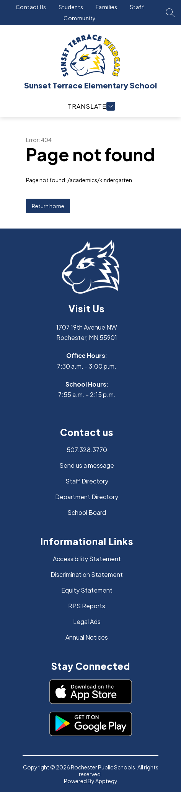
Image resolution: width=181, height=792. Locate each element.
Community (80, 18)
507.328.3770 (87, 450)
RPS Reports (86, 606)
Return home (48, 205)
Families (106, 6)
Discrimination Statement (87, 574)
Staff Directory (86, 481)
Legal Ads (87, 621)
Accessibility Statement (87, 559)
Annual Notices (86, 637)
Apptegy (106, 780)
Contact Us (31, 6)
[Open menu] (90, 106)
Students (71, 6)
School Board (86, 512)
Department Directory (86, 497)
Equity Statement (87, 590)
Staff (137, 6)
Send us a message (86, 465)
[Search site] (170, 12)
